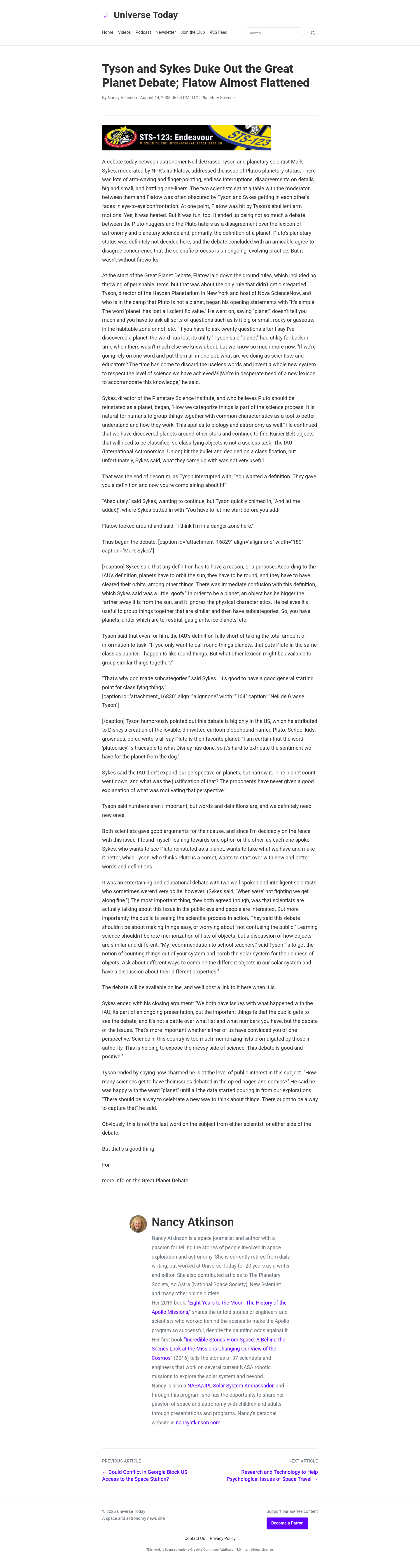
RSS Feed (219, 32)
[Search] (312, 33)
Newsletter (166, 32)
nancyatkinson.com (198, 1423)
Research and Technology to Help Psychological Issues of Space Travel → (272, 1475)
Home (107, 32)
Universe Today (140, 14)
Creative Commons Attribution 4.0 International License (231, 1549)
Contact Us (194, 1538)
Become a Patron (287, 1523)
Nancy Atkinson (122, 97)
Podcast (143, 32)
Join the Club (193, 32)
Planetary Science (218, 97)
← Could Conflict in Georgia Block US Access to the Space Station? (144, 1475)
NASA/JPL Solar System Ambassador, (231, 1386)
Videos (124, 32)
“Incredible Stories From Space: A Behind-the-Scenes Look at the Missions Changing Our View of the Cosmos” (219, 1349)
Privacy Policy (223, 1538)
